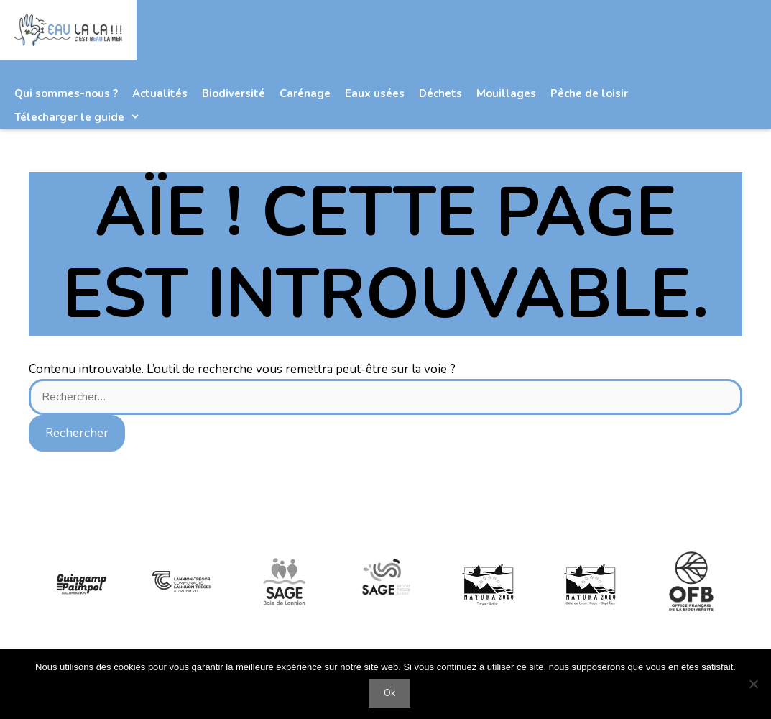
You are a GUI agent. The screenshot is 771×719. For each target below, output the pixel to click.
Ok (389, 693)
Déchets (440, 93)
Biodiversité (233, 93)
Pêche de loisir (589, 93)
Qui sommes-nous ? (66, 93)
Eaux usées (375, 93)
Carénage (305, 93)
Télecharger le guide (84, 117)
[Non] (753, 684)
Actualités (160, 93)
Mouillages (506, 93)
